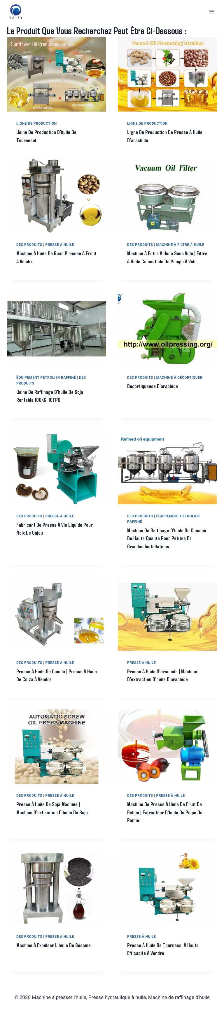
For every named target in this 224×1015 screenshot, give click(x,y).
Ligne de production (36, 123)
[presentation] (56, 74)
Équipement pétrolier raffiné (46, 386)
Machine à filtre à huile (180, 245)
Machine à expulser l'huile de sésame (53, 953)
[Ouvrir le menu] (211, 11)
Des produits (29, 245)
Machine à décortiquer (179, 386)
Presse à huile (59, 245)
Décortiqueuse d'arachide (152, 394)
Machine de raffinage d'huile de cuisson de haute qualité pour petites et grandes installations (166, 546)
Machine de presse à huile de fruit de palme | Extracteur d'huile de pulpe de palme (165, 820)
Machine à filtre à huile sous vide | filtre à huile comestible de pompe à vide (163, 261)
